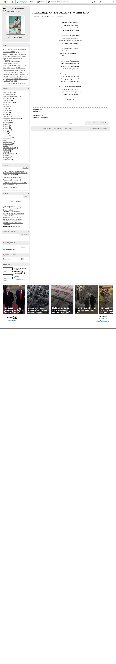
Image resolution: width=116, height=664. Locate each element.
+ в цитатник (59, 16)
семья (21, 74)
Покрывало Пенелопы (10, 180)
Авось (52, 2)
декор (5, 132)
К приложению (24, 234)
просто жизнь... (8, 92)
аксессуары (11, 49)
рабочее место (8, 74)
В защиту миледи (9, 187)
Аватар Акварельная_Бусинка (15, 25)
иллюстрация (7, 63)
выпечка (17, 54)
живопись (8, 61)
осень (11, 70)
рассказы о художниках (10, 118)
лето (24, 65)
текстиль (19, 77)
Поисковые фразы (20, 279)
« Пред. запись (47, 128)
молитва (13, 68)
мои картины (7, 98)
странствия (12, 76)
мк (9, 68)
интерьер (15, 63)
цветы (18, 83)
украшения (9, 79)
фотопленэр (24, 79)
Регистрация (23, 2)
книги (4, 140)
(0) (19, 174)
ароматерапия (7, 142)
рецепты (5, 136)
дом (19, 56)
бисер (17, 49)
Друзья (11, 8)
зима (15, 61)
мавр (5, 68)
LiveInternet (7, 2)
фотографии (7, 94)
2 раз (42, 115)
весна (12, 52)
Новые (105, 128)
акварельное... (7, 102)
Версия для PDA (103, 318)
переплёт (6, 156)
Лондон (5, 152)
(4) (17, 187)
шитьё (23, 83)
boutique (5, 128)
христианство (9, 83)
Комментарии (19, 8)
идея (18, 61)
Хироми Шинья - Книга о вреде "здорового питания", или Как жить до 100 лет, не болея (15, 172)
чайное (5, 146)
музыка (5, 124)
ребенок (17, 74)
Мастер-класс (7, 160)
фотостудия (8, 81)
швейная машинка (9, 148)
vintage (5, 104)
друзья (24, 56)
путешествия (7, 138)
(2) (16, 184)
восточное (6, 130)
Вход (31, 2)
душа (5, 58)
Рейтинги (42, 2)
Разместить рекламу (103, 321)
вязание (6, 56)
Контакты (103, 320)
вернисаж (6, 52)
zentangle (6, 158)
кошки (5, 114)
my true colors (7, 144)
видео (17, 52)
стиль (5, 134)
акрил (5, 49)
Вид (95, 2)
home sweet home (8, 154)
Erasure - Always (8, 210)
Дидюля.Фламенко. (9, 206)
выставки (6, 122)
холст (15, 81)
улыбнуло (17, 79)
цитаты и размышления (10, 96)
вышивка (23, 54)
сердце (25, 74)
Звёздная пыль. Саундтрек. (12, 219)
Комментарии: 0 (16, 208)
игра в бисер (7, 106)
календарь (8, 65)
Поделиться (102, 122)
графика (14, 56)
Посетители (18, 278)
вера (4, 108)
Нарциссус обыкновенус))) (12, 177)
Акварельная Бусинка (4, 11)
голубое (5, 120)
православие (16, 72)
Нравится (93, 122)
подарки (6, 72)
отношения (18, 70)
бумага (23, 49)
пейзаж (23, 70)
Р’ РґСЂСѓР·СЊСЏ (17, 37)
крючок (17, 65)
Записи (5, 8)
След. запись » (68, 128)
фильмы (5, 126)
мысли (18, 68)
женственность (15, 58)
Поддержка (92, 2)
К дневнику (57, 128)
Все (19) (26, 196)
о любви (5, 110)
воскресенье (8, 54)
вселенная (6, 150)
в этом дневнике (10, 250)
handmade (6, 100)
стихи (5, 76)
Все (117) (26, 168)
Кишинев (6, 116)
